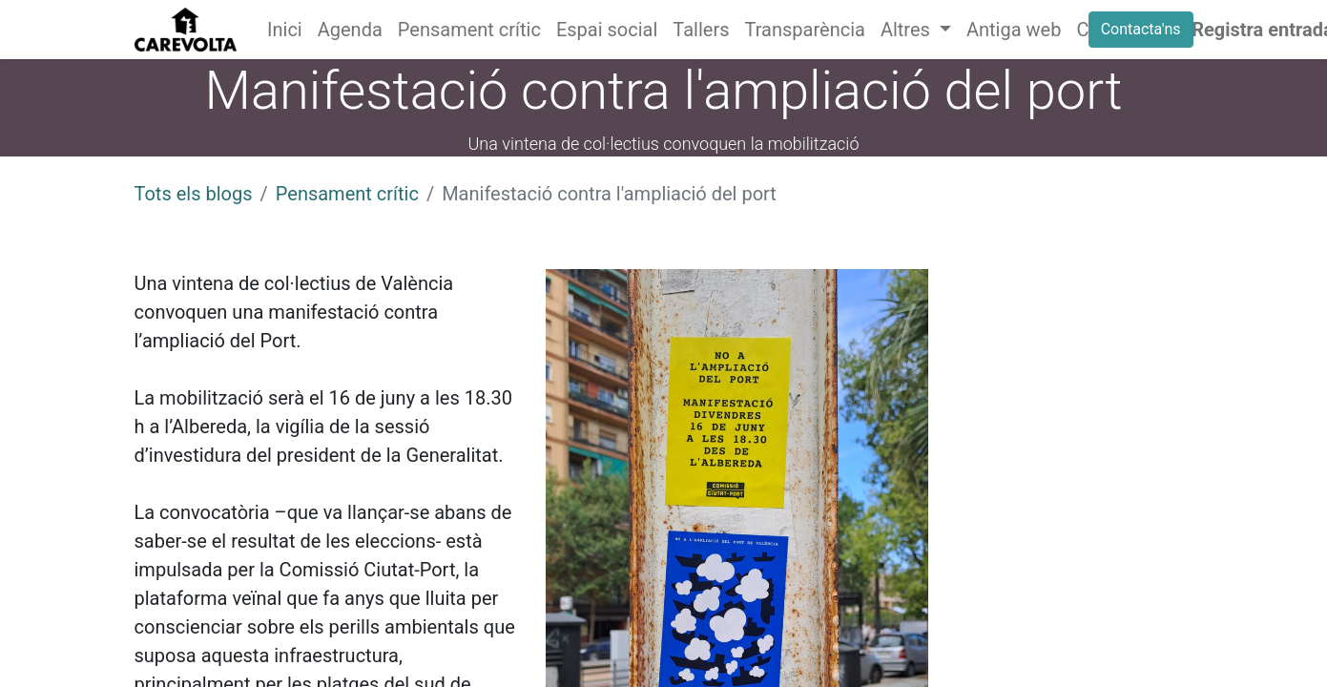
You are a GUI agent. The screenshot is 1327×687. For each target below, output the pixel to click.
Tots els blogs (194, 193)
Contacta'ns (1141, 29)
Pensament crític (347, 193)
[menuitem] (284, 30)
